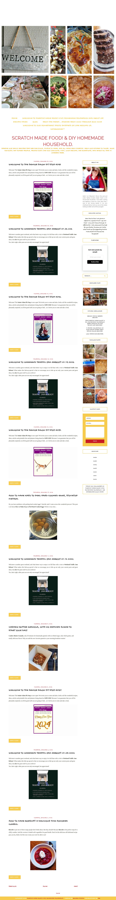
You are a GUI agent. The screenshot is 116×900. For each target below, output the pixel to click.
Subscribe (95, 262)
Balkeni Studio (78, 898)
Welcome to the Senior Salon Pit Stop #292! (35, 690)
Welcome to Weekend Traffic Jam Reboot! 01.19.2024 (41, 362)
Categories (56, 129)
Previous (12, 886)
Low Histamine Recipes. (95, 334)
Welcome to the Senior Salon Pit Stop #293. (35, 430)
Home (14, 118)
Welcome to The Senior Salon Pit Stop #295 (35, 164)
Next (76, 886)
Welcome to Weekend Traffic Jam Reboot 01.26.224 (40, 229)
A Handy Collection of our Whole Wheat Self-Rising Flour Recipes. (95, 329)
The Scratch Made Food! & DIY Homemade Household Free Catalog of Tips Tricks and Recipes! (95, 323)
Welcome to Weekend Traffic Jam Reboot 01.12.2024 (41, 559)
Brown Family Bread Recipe (95, 316)
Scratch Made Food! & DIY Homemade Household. (45, 898)
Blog (35, 122)
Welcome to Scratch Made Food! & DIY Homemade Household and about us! (63, 118)
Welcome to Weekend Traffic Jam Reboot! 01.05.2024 (42, 753)
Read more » (14, 216)
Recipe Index (20, 122)
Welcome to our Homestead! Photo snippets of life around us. (57, 125)
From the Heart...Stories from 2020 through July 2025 (72, 122)
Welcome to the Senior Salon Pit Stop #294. (35, 297)
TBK (99, 898)
